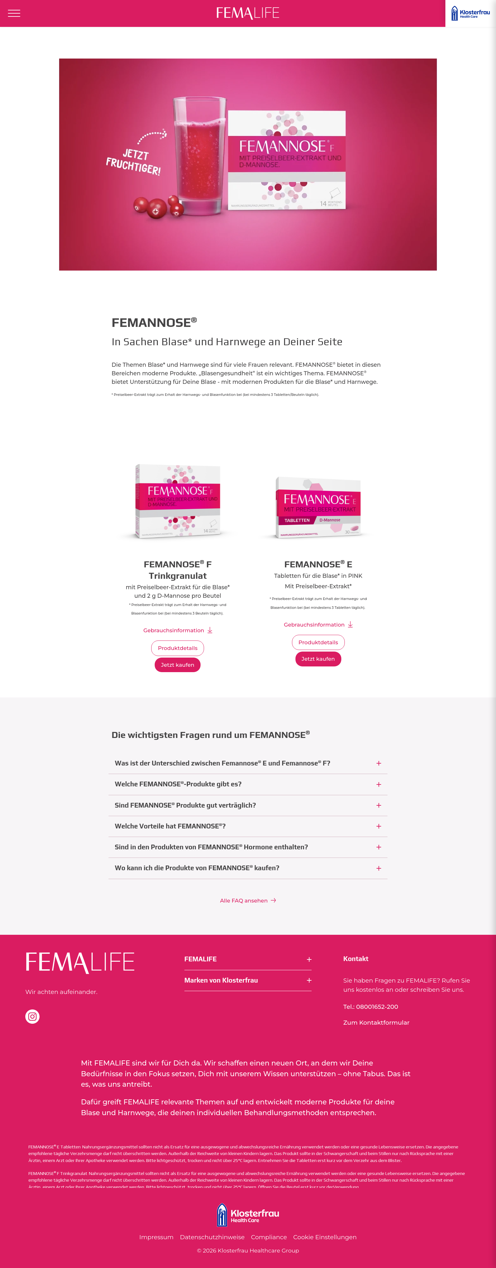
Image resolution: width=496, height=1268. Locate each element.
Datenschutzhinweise (212, 1237)
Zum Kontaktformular (376, 1022)
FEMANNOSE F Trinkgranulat (57, 1173)
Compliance (269, 1237)
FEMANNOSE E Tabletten (54, 1146)
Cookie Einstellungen (325, 1237)
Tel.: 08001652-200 (370, 1006)
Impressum (156, 1237)
